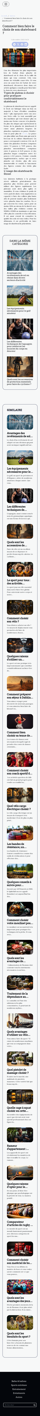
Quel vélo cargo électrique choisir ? (19, 807)
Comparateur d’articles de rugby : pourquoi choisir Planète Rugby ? (19, 1226)
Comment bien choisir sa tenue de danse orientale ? (18, 735)
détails (24, 134)
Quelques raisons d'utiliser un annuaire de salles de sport (20, 661)
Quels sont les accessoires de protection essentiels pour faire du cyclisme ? (20, 381)
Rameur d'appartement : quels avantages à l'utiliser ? (18, 1150)
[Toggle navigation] (6, 4)
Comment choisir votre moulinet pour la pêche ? (19, 923)
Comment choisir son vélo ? (17, 620)
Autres (12, 16)
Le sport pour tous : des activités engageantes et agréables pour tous (19, 585)
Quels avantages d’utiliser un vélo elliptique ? (17, 1035)
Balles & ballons (19, 1381)
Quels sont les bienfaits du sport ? (18, 1335)
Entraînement (19, 1389)
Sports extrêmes (19, 1385)
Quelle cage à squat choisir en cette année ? (19, 1111)
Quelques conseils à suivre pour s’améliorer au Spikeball (19, 887)
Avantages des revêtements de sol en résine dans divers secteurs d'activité (18, 276)
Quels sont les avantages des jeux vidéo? (18, 1301)
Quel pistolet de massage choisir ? (18, 1071)
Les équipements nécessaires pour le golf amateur (18, 310)
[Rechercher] (20, 1405)
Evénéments (19, 1393)
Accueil (4, 16)
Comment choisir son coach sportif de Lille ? (19, 773)
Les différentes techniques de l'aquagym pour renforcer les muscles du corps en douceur (19, 346)
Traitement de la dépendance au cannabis (17, 997)
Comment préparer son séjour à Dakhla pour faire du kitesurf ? (19, 699)
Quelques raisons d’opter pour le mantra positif (17, 1187)
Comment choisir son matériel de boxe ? (19, 1263)
